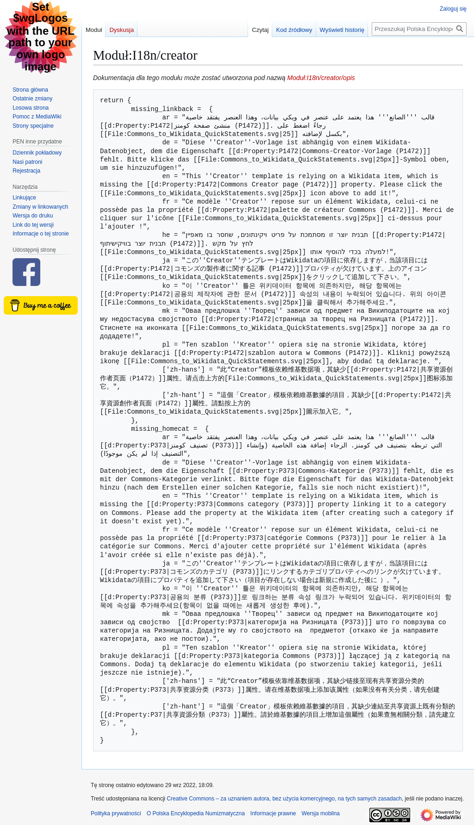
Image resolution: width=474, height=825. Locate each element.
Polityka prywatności (116, 813)
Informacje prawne (273, 813)
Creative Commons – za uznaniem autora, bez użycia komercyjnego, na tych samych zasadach (284, 798)
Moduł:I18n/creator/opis (321, 77)
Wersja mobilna (321, 813)
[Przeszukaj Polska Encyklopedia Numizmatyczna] (419, 29)
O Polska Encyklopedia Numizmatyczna (196, 813)
